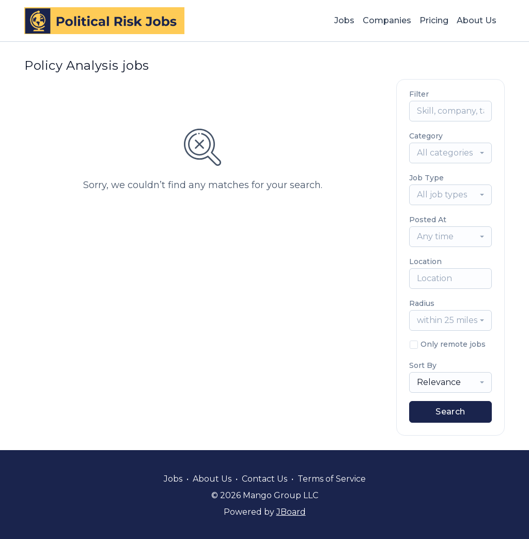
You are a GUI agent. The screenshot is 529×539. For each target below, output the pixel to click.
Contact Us (264, 479)
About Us (476, 20)
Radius (421, 303)
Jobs (344, 20)
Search (450, 412)
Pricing (433, 20)
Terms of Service (332, 479)
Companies (387, 20)
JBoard (291, 512)
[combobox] (450, 153)
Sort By (423, 365)
